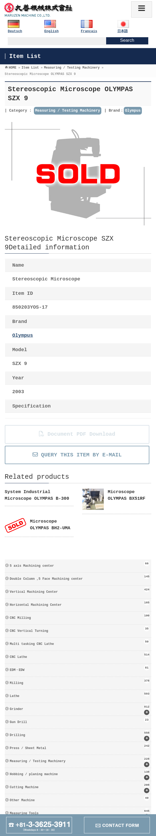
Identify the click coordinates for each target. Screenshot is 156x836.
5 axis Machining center (80, 564)
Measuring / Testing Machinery (67, 110)
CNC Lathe (80, 655)
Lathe (80, 694)
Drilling (80, 735)
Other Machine (80, 798)
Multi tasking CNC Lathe (80, 642)
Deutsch (15, 31)
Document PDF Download (77, 434)
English (51, 31)
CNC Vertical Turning (80, 629)
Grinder (80, 709)
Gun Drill (80, 720)
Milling (80, 681)
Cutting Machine (80, 787)
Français (89, 31)
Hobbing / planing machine (80, 774)
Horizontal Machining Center (80, 603)
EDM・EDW (80, 668)
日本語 (122, 31)
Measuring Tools (80, 813)
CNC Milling (80, 616)
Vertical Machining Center (80, 590)
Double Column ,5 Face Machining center (80, 577)
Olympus (133, 110)
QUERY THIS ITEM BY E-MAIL (77, 455)
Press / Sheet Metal (80, 746)
